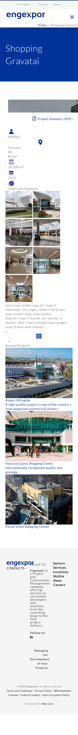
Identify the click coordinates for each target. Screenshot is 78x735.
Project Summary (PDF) (53, 118)
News (57, 580)
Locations (60, 572)
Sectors (59, 563)
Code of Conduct (30, 695)
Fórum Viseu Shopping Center (27, 526)
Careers (59, 585)
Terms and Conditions (20, 690)
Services (59, 567)
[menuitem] (24, 4)
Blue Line (47, 703)
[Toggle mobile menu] (72, 17)
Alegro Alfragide (17, 400)
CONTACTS (15, 568)
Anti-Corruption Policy (56, 695)
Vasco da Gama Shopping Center (29, 463)
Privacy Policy (43, 690)
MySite (58, 576)
